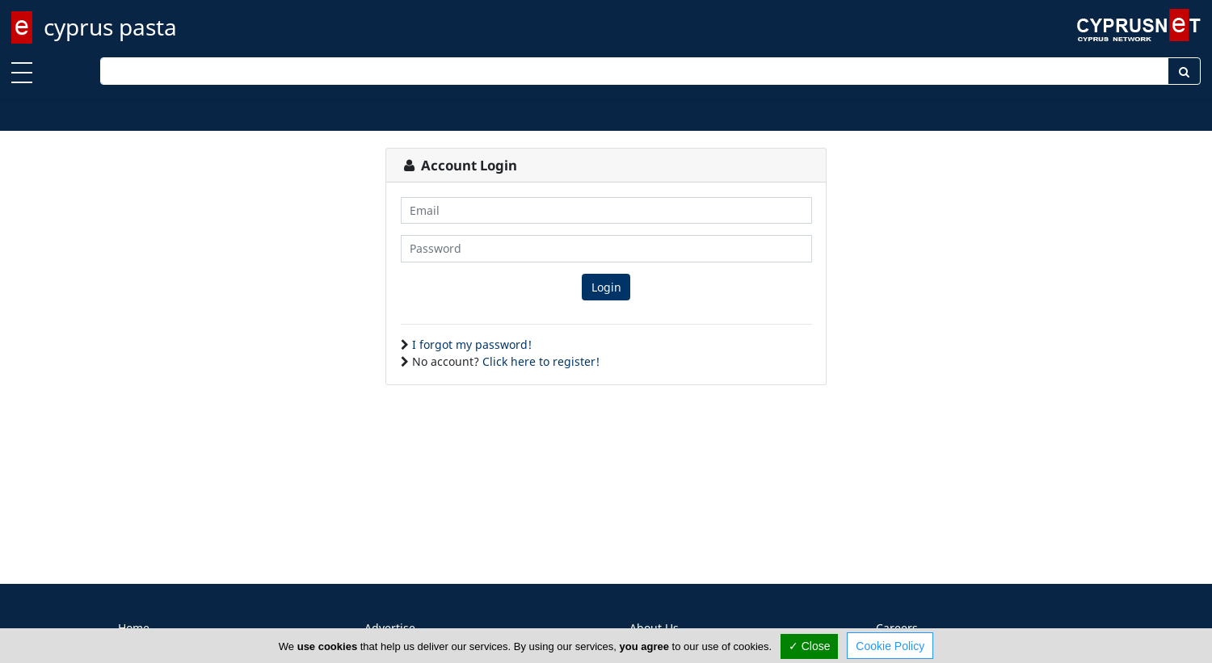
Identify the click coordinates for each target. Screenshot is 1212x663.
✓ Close (810, 646)
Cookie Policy (890, 646)
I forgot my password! (472, 344)
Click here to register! (541, 361)
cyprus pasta (110, 26)
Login (606, 287)
